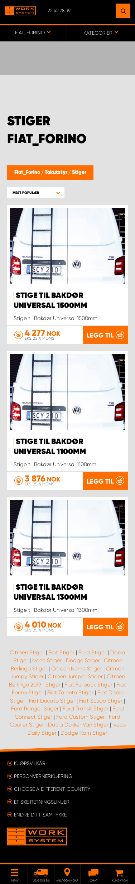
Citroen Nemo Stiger (76, 668)
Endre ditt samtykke (40, 815)
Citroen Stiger (27, 652)
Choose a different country (52, 789)
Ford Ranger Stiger (35, 708)
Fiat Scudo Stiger (100, 701)
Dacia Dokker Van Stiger (78, 724)
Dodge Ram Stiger (84, 733)
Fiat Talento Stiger (70, 692)
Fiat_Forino (27, 172)
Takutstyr (56, 172)
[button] (35, 192)
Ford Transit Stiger (86, 708)
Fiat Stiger (61, 652)
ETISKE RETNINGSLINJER (41, 802)
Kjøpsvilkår (29, 763)
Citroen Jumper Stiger (75, 676)
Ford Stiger (92, 652)
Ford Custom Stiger (80, 717)
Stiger (79, 172)
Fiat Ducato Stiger (52, 701)
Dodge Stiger (83, 660)
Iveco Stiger (47, 660)
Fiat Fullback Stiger (88, 684)
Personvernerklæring (43, 776)
